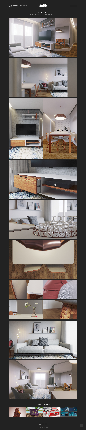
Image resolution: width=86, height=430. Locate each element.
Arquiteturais (15, 5)
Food (21, 5)
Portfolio (10, 5)
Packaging (25, 5)
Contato (10, 6)
